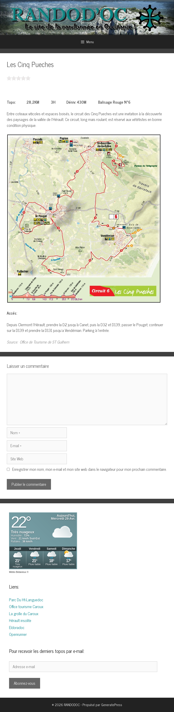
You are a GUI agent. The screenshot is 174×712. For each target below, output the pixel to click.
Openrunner (18, 634)
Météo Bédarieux (17, 572)
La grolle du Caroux (23, 613)
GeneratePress (111, 704)
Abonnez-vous (24, 683)
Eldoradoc (16, 627)
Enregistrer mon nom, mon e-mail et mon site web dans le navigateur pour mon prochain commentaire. (89, 469)
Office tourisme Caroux (26, 606)
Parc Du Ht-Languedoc (26, 600)
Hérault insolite (20, 620)
